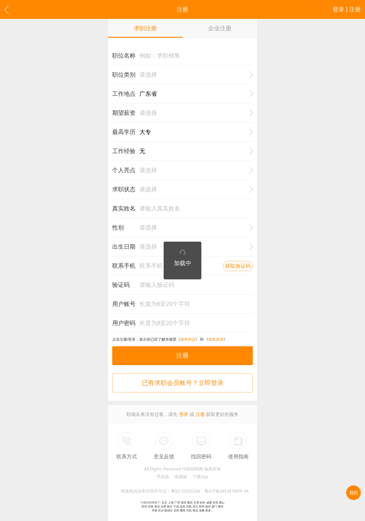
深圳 (183, 502)
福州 (208, 506)
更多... (209, 510)
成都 (209, 502)
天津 (196, 502)
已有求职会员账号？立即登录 (182, 382)
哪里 (183, 510)
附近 (195, 510)
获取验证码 (238, 266)
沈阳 (189, 506)
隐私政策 (216, 339)
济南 (150, 506)
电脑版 (181, 476)
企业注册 (219, 28)
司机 (189, 510)
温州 (182, 506)
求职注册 (145, 28)
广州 (177, 502)
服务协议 (187, 339)
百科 (176, 510)
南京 (169, 506)
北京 (164, 502)
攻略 (202, 510)
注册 (182, 355)
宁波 (176, 506)
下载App (200, 476)
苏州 (144, 506)
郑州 (201, 506)
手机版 (163, 476)
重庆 (190, 502)
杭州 (202, 502)
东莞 (215, 502)
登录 (183, 414)
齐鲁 (154, 510)
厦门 (214, 506)
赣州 (220, 506)
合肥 (163, 506)
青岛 (157, 506)
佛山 (221, 502)
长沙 (161, 510)
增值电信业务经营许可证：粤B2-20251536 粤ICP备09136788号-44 (185, 491)
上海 (171, 502)
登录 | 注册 (347, 9)
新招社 (168, 510)
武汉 (195, 506)
